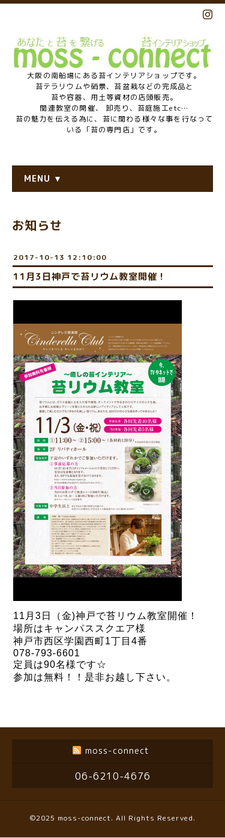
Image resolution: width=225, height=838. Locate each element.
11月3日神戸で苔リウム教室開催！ (90, 276)
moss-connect (84, 818)
